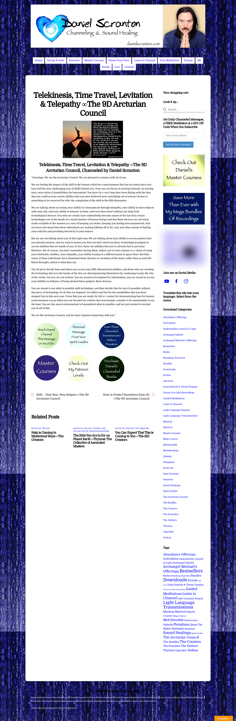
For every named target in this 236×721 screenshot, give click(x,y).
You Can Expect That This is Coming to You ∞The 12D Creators (134, 436)
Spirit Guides (170, 491)
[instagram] (186, 281)
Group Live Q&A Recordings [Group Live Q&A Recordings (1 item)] (174, 589)
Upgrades (168, 531)
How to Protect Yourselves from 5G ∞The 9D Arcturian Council (126, 396)
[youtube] (167, 281)
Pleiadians (169, 462)
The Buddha (169, 502)
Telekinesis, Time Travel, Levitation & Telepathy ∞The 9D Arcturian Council (92, 104)
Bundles (167, 363)
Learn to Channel (144, 60)
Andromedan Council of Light (179, 328)
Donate (188, 60)
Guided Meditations (174, 398)
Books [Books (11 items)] (166, 575)
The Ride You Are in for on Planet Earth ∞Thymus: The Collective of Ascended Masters (92, 441)
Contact (129, 67)
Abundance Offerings (175, 317)
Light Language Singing (176, 410)
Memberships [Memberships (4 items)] (191, 620)
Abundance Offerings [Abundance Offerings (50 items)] (179, 554)
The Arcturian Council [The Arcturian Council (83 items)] (181, 637)
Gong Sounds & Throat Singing (180, 386)
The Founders (171, 514)
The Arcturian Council (175, 497)
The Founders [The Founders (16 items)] (171, 645)
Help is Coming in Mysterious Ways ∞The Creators (47, 436)
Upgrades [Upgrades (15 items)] (181, 650)
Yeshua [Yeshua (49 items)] (193, 650)
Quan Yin (168, 468)
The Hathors (170, 520)
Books (106, 67)
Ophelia (167, 456)
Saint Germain (171, 473)
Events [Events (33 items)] (193, 580)
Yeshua (167, 537)
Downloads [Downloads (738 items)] (175, 579)
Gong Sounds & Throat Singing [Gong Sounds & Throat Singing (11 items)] (185, 584)
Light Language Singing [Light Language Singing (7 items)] (190, 598)
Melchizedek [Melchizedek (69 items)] (173, 620)
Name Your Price (119, 60)
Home (38, 60)
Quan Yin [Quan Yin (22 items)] (196, 624)
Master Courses (94, 60)
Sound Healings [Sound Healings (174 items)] (177, 633)
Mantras (167, 421)
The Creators (141, 428)
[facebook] (177, 281)
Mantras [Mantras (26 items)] (168, 611)
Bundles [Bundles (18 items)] (196, 575)
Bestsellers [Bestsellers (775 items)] (191, 571)
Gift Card (168, 381)
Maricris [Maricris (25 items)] (180, 611)
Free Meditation (169, 60)
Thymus (167, 526)
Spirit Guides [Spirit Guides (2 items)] (197, 633)
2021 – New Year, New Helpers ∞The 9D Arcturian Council (62, 396)
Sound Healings (172, 485)
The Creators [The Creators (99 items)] (190, 642)
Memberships (171, 450)
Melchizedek (170, 444)
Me (199, 60)
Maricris (168, 427)
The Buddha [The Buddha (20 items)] (171, 641)
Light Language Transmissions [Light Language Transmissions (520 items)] (179, 605)
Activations (169, 323)
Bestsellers (169, 346)
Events (167, 375)
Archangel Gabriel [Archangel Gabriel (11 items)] (183, 562)
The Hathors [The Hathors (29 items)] (189, 646)
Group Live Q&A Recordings (178, 392)
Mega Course (170, 439)
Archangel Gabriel (173, 334)
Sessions (74, 60)
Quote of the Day (40, 428)
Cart (117, 67)
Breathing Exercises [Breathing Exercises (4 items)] (180, 576)
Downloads (169, 369)
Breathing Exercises (174, 358)
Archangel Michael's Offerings (180, 340)
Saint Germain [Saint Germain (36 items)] (173, 628)
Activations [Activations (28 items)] (171, 558)
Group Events (55, 60)
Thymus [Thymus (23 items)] (168, 650)
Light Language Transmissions (180, 415)
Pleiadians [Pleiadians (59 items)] (181, 624)
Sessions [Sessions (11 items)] (190, 628)
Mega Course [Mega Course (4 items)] (179, 616)
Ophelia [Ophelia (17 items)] (168, 624)
